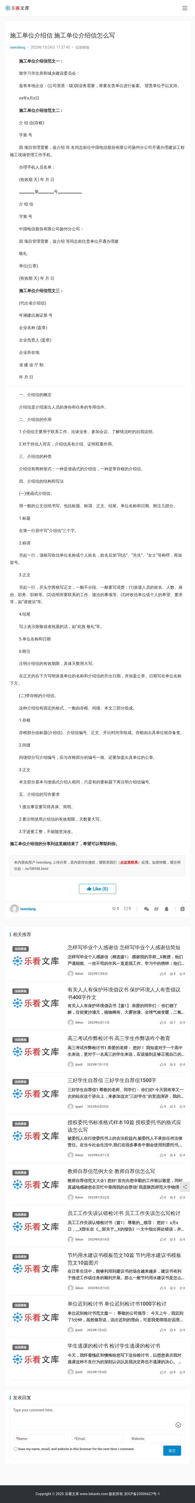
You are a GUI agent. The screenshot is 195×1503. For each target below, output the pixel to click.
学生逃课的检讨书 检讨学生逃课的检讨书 (114, 1360)
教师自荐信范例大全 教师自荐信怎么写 (111, 1179)
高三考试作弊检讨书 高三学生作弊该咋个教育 (119, 1042)
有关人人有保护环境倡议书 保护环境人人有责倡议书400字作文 (124, 995)
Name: (22, 1453)
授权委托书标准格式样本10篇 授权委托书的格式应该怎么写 (124, 1132)
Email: (80, 1453)
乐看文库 (72, 1494)
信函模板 (82, 47)
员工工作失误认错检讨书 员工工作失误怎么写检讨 (124, 1223)
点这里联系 (129, 862)
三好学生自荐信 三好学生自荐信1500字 (112, 1085)
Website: (138, 1453)
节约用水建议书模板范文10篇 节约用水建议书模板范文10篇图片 (124, 1269)
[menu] (185, 8)
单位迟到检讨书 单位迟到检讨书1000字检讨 (117, 1316)
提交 (174, 1464)
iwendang (17, 47)
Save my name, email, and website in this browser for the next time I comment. (74, 1464)
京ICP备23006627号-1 (142, 1494)
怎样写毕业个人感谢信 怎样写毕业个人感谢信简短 (124, 948)
